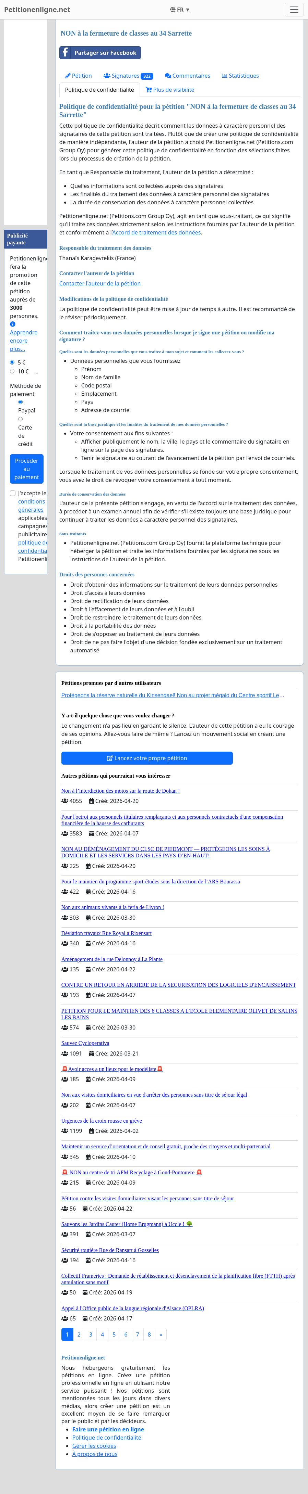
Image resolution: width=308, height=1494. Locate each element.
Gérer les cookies (94, 1446)
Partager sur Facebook (98, 53)
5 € (21, 362)
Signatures (128, 76)
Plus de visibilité (170, 89)
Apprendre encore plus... (23, 337)
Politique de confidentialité (99, 89)
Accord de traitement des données (156, 232)
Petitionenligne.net (37, 9)
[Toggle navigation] (294, 9)
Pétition (78, 75)
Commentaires (188, 75)
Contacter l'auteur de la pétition (100, 283)
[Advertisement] (25, 122)
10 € (23, 371)
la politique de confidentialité (40, 542)
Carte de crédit (25, 436)
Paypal (26, 410)
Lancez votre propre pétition (147, 758)
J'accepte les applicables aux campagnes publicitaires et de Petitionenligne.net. (43, 526)
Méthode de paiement (25, 390)
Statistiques (240, 75)
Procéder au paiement (26, 469)
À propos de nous (95, 1454)
